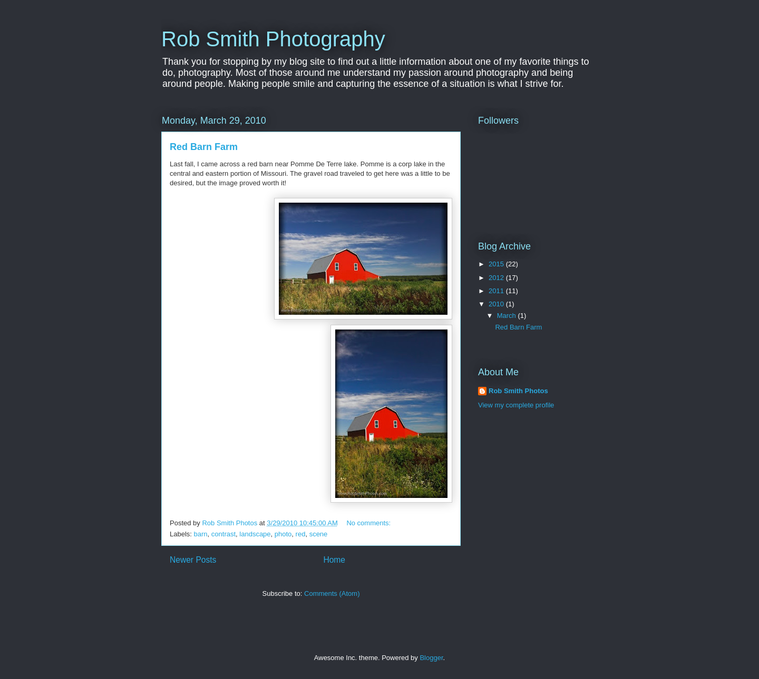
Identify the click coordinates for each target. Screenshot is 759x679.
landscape (254, 534)
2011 (497, 291)
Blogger (431, 658)
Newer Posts (193, 559)
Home (334, 559)
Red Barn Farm (204, 147)
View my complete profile (516, 405)
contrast (223, 534)
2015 (497, 264)
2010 (497, 304)
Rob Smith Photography (273, 39)
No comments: (369, 523)
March (507, 315)
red (301, 534)
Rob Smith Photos (518, 391)
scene (318, 534)
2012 (497, 278)
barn (201, 534)
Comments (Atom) (331, 593)
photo (283, 534)
